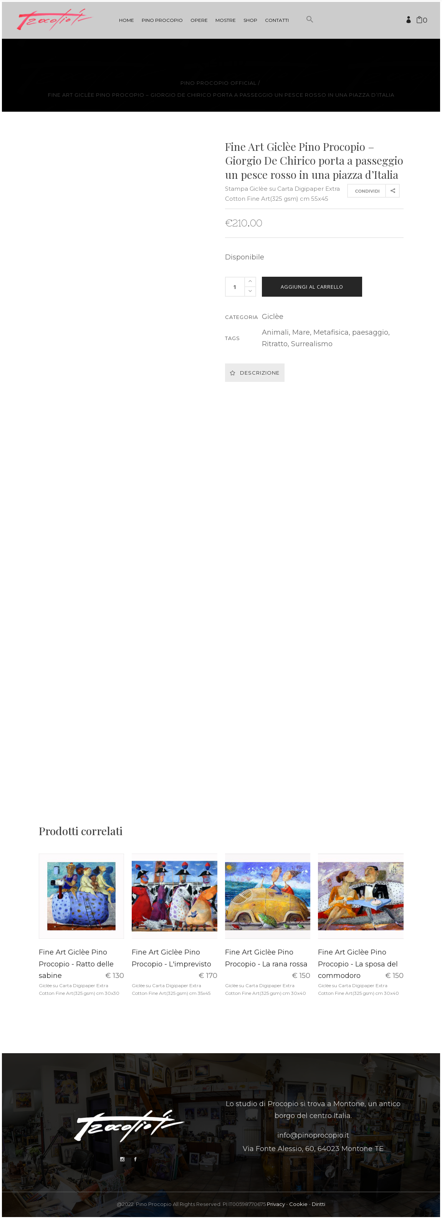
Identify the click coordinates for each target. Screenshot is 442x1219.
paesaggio (370, 332)
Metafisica (331, 332)
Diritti (318, 1204)
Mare (301, 332)
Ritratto (275, 344)
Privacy (276, 1204)
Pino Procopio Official (218, 83)
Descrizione (255, 373)
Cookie (298, 1204)
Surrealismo (312, 344)
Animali (275, 332)
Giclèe (272, 316)
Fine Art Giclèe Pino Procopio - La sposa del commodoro (358, 964)
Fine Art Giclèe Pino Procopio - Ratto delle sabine (76, 964)
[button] (310, 33)
